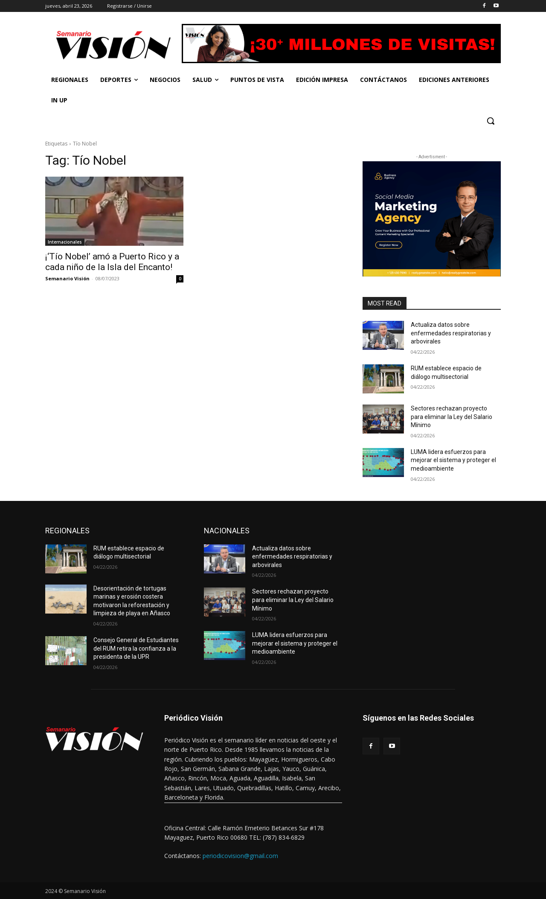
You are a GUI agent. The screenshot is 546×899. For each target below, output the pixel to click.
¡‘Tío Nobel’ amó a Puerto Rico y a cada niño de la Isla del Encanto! (112, 261)
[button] (490, 121)
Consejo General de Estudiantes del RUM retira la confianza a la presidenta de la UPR (136, 648)
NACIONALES (227, 530)
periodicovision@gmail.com (240, 856)
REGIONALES (67, 530)
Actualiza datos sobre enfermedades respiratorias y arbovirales (451, 333)
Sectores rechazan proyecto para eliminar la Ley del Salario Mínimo (451, 416)
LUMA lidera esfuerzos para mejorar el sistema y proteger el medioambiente (453, 460)
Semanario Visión (67, 278)
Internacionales (65, 242)
